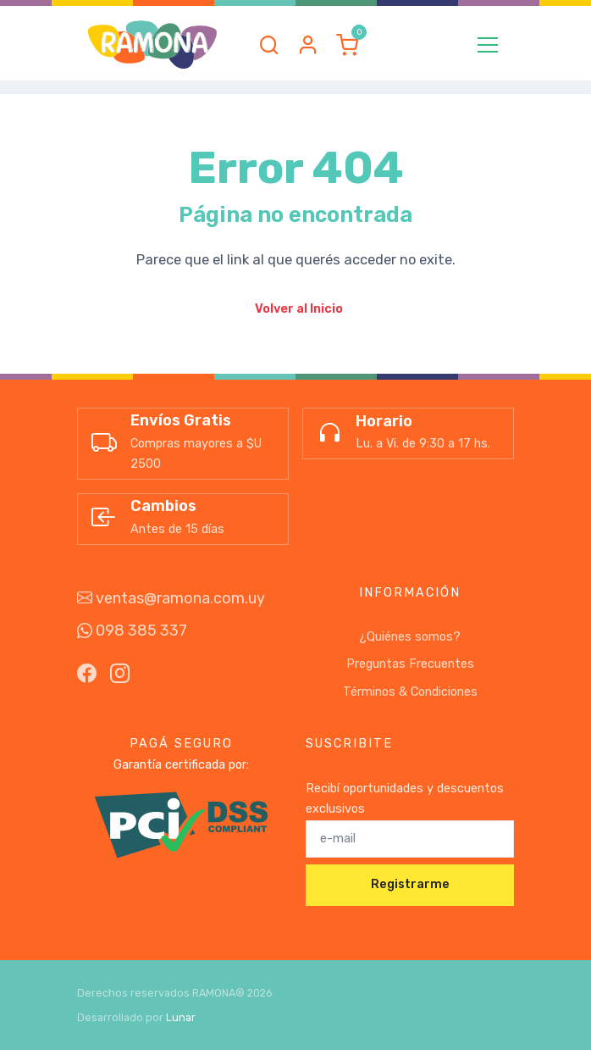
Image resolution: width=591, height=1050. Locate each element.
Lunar (181, 1017)
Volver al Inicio (299, 309)
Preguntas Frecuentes (410, 664)
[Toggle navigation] (488, 45)
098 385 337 (132, 630)
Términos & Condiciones (410, 692)
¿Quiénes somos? (410, 637)
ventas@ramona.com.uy (171, 598)
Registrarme (410, 884)
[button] (269, 45)
